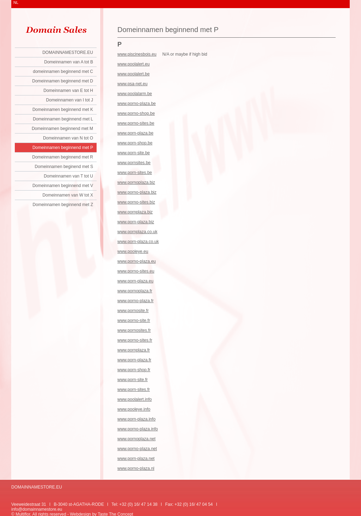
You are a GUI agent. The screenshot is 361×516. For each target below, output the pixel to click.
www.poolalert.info (134, 399)
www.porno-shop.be (136, 113)
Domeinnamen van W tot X (68, 195)
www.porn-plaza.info (136, 419)
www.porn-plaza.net (135, 458)
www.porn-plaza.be (135, 133)
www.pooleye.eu (132, 251)
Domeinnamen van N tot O (68, 138)
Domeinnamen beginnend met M (62, 128)
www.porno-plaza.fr (135, 300)
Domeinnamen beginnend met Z (63, 204)
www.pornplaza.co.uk (137, 231)
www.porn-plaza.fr (134, 360)
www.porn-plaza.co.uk (138, 241)
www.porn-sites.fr (133, 389)
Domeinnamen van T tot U (68, 176)
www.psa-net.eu (132, 83)
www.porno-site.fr (133, 320)
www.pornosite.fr (133, 310)
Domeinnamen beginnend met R (62, 157)
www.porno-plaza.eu (136, 261)
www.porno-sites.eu (135, 271)
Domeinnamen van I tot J (69, 100)
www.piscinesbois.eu (137, 54)
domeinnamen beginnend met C (63, 71)
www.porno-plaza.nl (135, 468)
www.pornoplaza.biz (136, 182)
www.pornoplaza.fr (134, 290)
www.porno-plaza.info (137, 429)
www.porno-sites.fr (134, 340)
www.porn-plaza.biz (135, 221)
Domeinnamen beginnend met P (62, 147)
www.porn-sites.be (134, 172)
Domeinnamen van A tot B (68, 62)
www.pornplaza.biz (135, 212)
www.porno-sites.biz (136, 202)
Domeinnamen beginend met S (64, 166)
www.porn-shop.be (134, 143)
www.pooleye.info (133, 409)
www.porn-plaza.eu (135, 281)
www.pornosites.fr (134, 330)
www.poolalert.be (133, 74)
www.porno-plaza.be (136, 103)
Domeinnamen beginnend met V (62, 185)
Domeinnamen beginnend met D (62, 81)
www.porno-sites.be (135, 123)
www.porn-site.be (133, 152)
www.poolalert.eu (133, 64)
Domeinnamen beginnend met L (63, 119)
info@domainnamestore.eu (36, 509)
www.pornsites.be (134, 162)
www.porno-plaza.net (137, 448)
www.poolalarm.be (134, 93)
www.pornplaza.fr (133, 350)
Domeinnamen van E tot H (68, 90)
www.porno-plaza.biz (137, 192)
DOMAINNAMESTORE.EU (67, 52)
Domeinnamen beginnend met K (62, 109)
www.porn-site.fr (132, 379)
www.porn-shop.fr (133, 369)
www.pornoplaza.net (136, 438)
